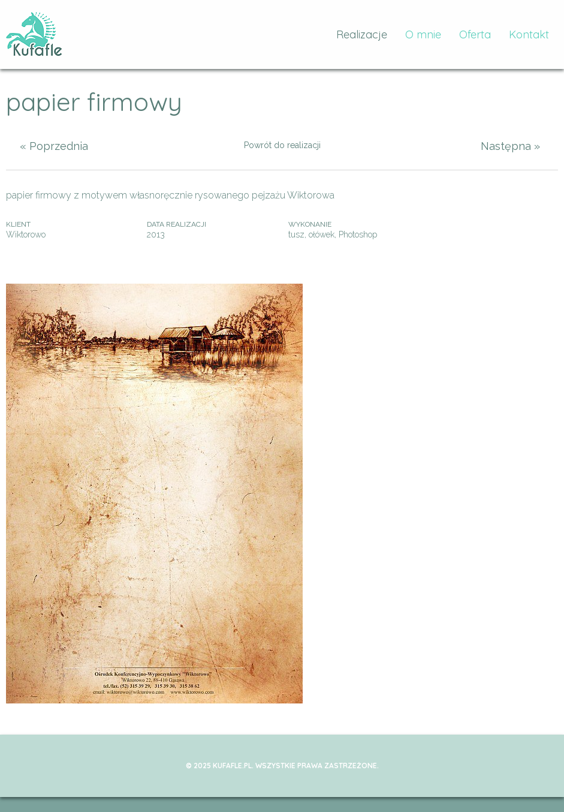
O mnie (423, 34)
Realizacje (361, 34)
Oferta (475, 34)
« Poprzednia (54, 146)
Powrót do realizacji (282, 145)
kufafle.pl (34, 34)
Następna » (510, 146)
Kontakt (529, 34)
